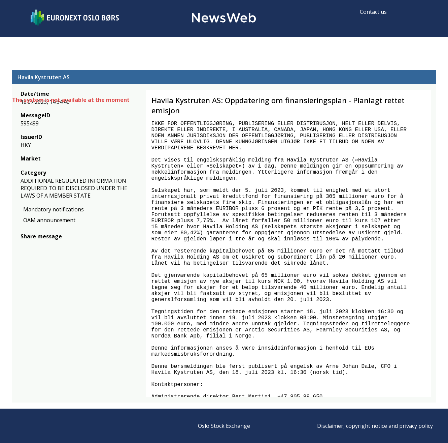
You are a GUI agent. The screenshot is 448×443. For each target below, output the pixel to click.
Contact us (373, 12)
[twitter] (35, 246)
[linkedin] (47, 246)
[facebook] (24, 246)
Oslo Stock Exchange (224, 426)
